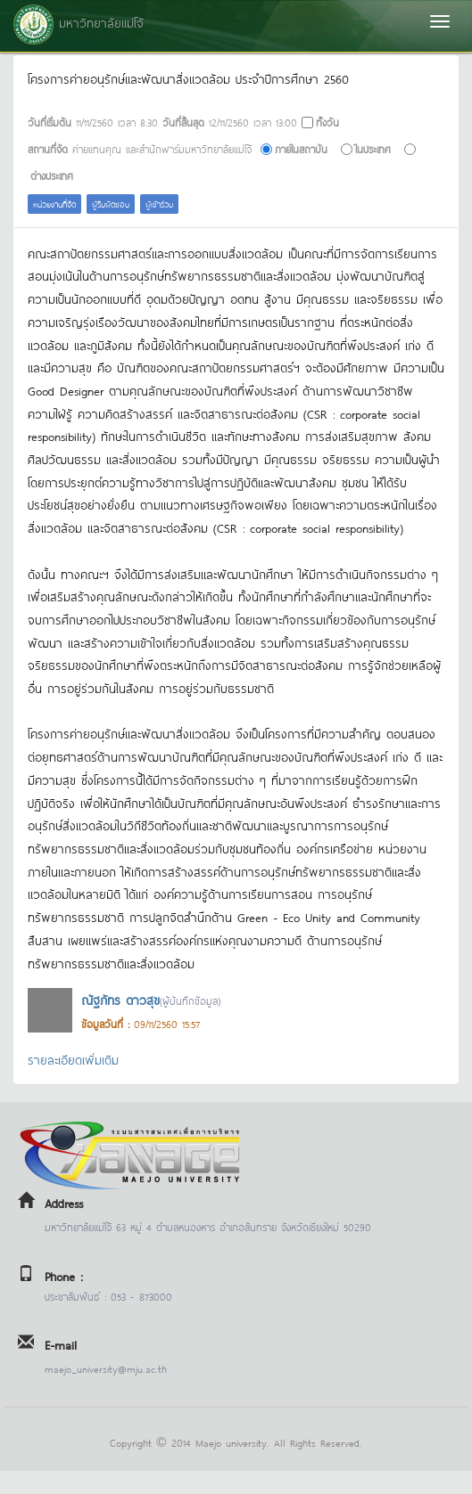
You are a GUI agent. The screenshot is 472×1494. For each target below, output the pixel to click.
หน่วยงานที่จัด (54, 203)
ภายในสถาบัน (301, 148)
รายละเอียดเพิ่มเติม (73, 1059)
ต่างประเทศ (51, 175)
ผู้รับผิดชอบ (110, 203)
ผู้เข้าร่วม (159, 203)
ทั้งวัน (327, 121)
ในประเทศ (373, 148)
